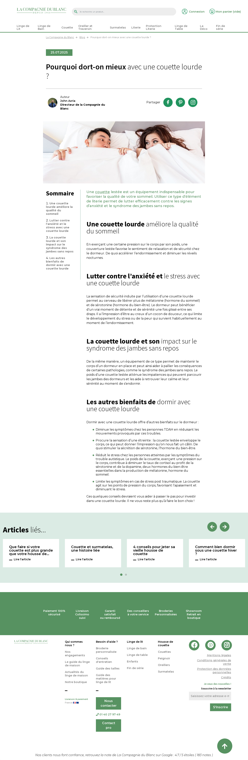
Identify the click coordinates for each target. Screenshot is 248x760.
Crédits (226, 677)
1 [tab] (122, 575)
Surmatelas (166, 671)
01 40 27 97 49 (108, 714)
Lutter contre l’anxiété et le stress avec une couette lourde (58, 226)
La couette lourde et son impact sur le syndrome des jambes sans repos (59, 244)
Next (224, 527)
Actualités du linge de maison (76, 673)
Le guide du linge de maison (77, 663)
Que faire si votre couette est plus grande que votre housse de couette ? (31, 550)
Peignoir (164, 658)
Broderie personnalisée (106, 650)
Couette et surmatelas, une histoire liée (92, 549)
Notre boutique (76, 682)
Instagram (192, 102)
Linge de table (137, 655)
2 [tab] (127, 575)
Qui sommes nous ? (74, 643)
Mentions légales (219, 655)
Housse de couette (165, 643)
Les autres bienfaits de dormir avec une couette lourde (58, 263)
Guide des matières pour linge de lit (106, 678)
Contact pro (108, 725)
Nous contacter (109, 703)
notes (204, 755)
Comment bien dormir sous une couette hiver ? (216, 550)
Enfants (132, 661)
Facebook (168, 102)
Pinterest (180, 102)
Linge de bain (137, 648)
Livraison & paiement (77, 701)
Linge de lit (135, 641)
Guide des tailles (108, 668)
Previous (212, 527)
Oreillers (164, 665)
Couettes (164, 652)
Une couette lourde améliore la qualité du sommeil (59, 209)
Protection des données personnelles (214, 670)
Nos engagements (75, 653)
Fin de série (135, 668)
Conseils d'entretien (104, 660)
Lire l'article (22, 559)
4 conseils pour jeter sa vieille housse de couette (154, 550)
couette (102, 192)
